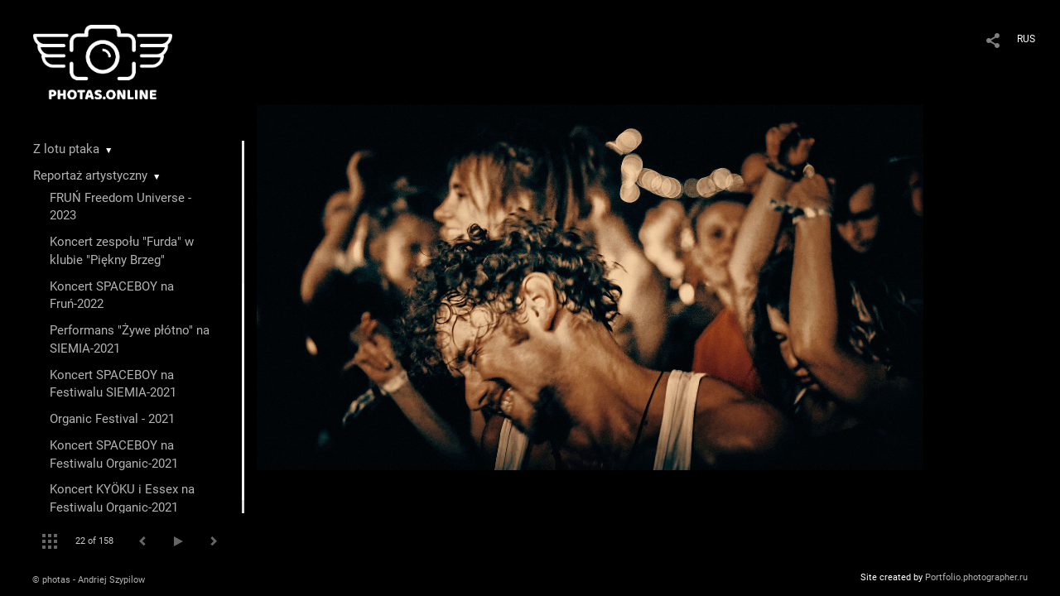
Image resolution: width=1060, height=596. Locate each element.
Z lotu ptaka (66, 149)
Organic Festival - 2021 (112, 418)
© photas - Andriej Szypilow (88, 579)
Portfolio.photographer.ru (976, 577)
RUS (1026, 39)
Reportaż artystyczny (90, 175)
